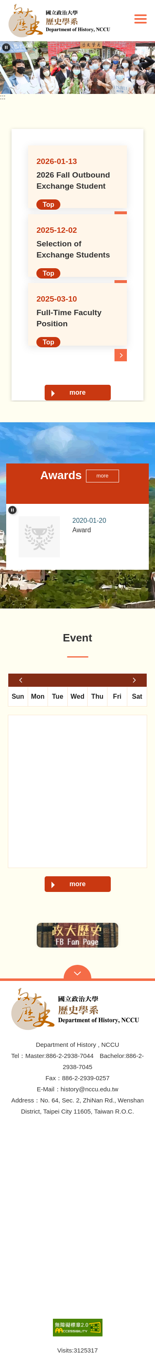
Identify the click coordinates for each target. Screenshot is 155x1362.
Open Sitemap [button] (77, 973)
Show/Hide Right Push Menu (140, 18)
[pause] (6, 47)
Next (134, 935)
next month (134, 680)
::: (2, 97)
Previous (20, 935)
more (77, 392)
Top (48, 204)
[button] (61, 20)
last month (21, 680)
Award (104, 524)
